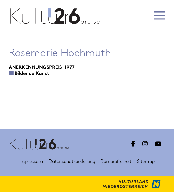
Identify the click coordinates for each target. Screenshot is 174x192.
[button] (159, 15)
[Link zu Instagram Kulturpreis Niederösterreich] (145, 143)
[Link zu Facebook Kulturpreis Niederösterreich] (133, 143)
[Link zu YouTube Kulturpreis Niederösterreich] (158, 143)
